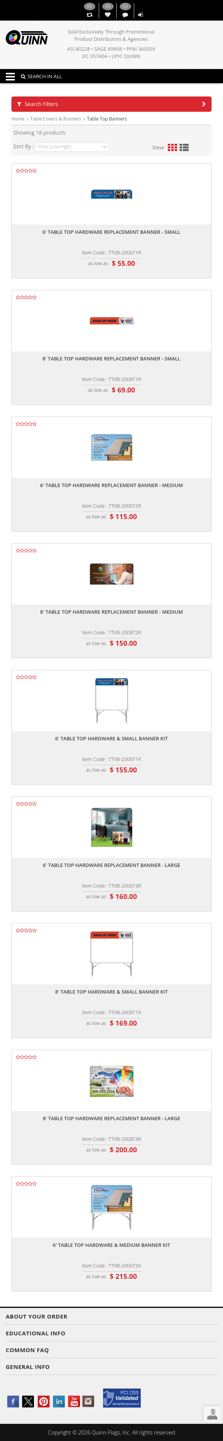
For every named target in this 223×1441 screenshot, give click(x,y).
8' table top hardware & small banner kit (111, 991)
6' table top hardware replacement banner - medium (111, 485)
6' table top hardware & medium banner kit (111, 1245)
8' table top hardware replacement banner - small (112, 358)
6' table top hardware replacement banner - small (112, 231)
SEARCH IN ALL (41, 76)
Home (17, 119)
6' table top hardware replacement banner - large (111, 865)
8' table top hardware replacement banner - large (111, 1118)
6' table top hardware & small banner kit (111, 738)
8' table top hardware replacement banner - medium (111, 611)
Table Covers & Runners (55, 119)
